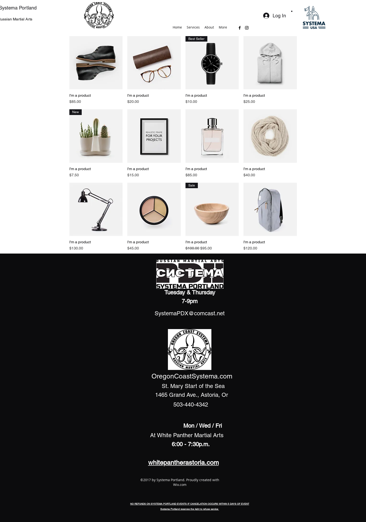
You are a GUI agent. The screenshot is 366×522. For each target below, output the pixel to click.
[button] (291, 11)
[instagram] (246, 27)
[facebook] (239, 27)
